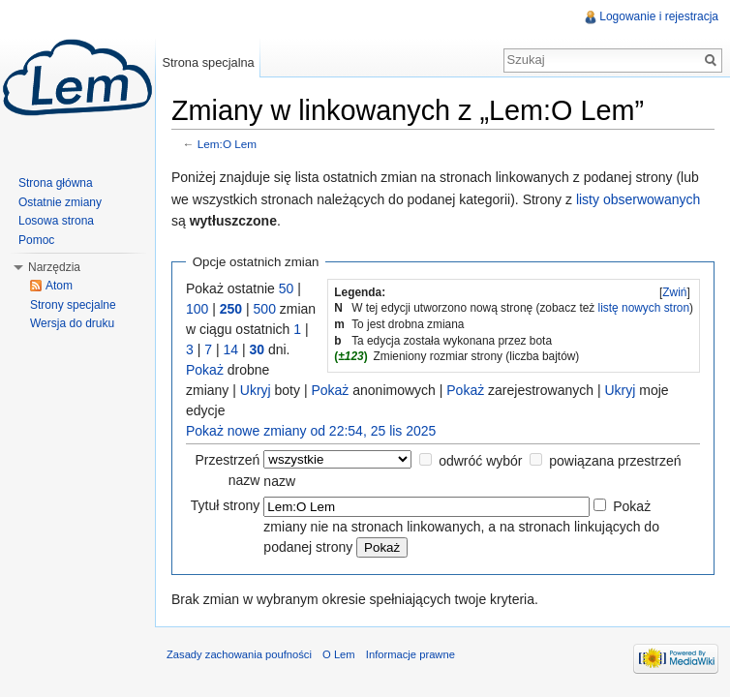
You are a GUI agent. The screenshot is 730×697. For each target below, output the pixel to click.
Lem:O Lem (227, 143)
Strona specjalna (208, 62)
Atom (59, 285)
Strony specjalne (73, 305)
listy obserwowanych (638, 199)
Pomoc (36, 240)
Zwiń (674, 292)
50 (286, 288)
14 (230, 349)
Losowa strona (56, 220)
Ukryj (255, 390)
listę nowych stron (644, 308)
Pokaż (205, 370)
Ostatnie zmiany (60, 202)
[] (674, 292)
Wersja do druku (72, 323)
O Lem (338, 654)
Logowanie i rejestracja (658, 16)
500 (265, 309)
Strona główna (55, 183)
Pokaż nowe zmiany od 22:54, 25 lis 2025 (311, 431)
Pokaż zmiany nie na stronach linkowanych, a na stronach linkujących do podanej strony (461, 527)
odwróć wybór (480, 461)
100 (197, 309)
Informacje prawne (410, 654)
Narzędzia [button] (54, 267)
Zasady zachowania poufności (239, 654)
